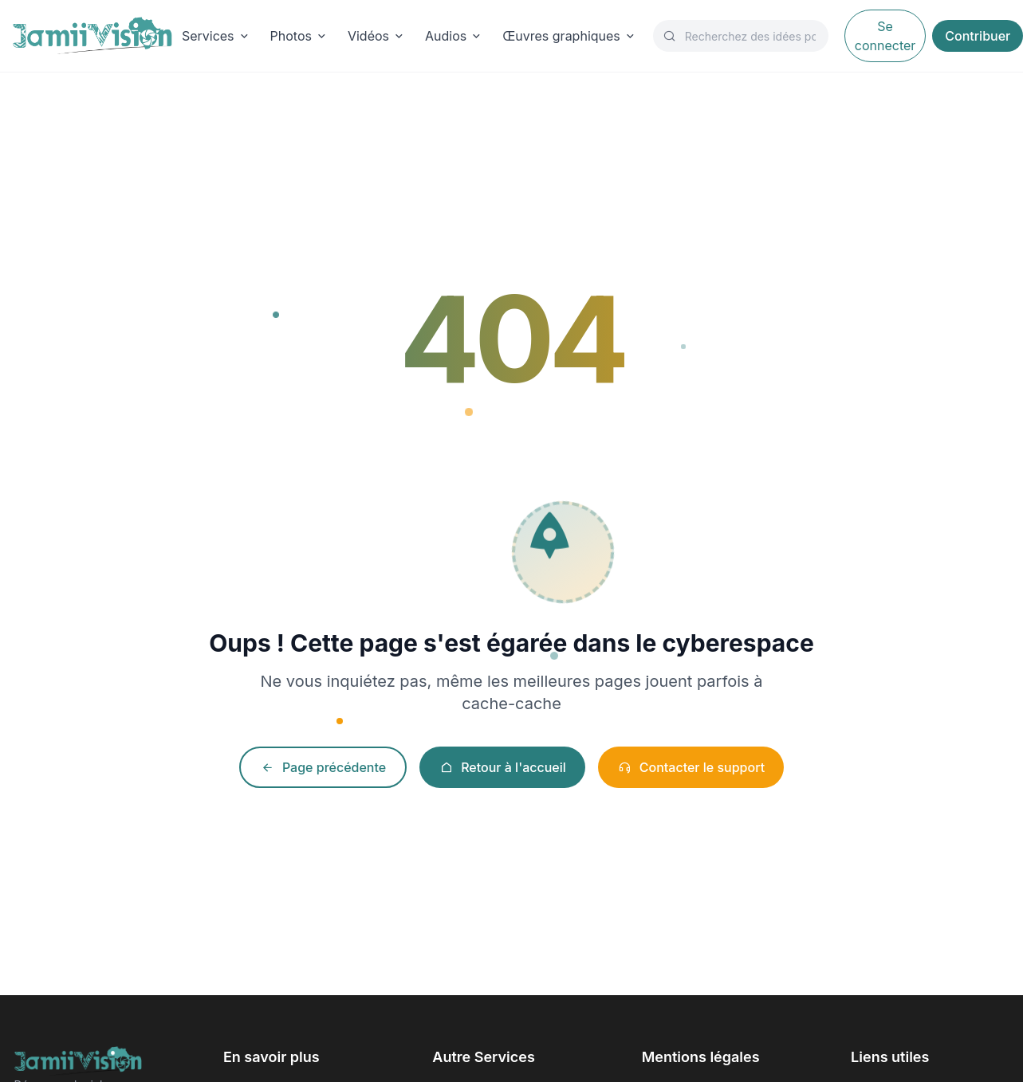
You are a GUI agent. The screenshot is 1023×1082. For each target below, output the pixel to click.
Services (216, 35)
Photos (299, 35)
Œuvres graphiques (569, 35)
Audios (454, 35)
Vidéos (377, 35)
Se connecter (885, 35)
